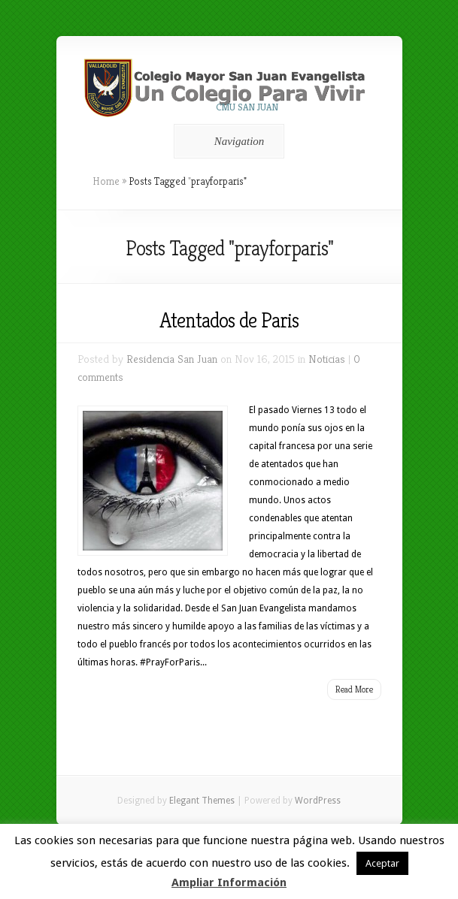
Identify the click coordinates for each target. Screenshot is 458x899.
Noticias (326, 358)
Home (106, 181)
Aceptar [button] (382, 863)
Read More (354, 689)
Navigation (227, 141)
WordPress (318, 800)
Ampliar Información (229, 882)
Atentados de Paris (229, 320)
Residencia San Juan (171, 358)
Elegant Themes (202, 800)
